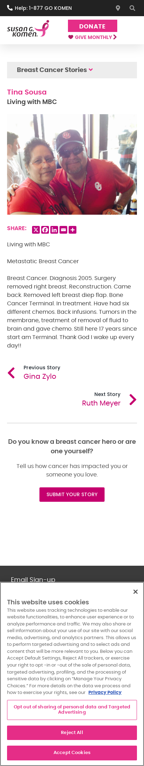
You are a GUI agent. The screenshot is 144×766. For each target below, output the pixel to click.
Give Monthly (92, 37)
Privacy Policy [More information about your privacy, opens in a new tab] (104, 692)
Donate (92, 27)
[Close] (135, 591)
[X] (36, 230)
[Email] (63, 230)
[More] (72, 230)
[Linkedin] (54, 230)
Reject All (72, 733)
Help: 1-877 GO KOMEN (43, 8)
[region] (72, 674)
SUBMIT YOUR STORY (72, 494)
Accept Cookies (72, 753)
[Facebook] (45, 230)
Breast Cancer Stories (52, 70)
